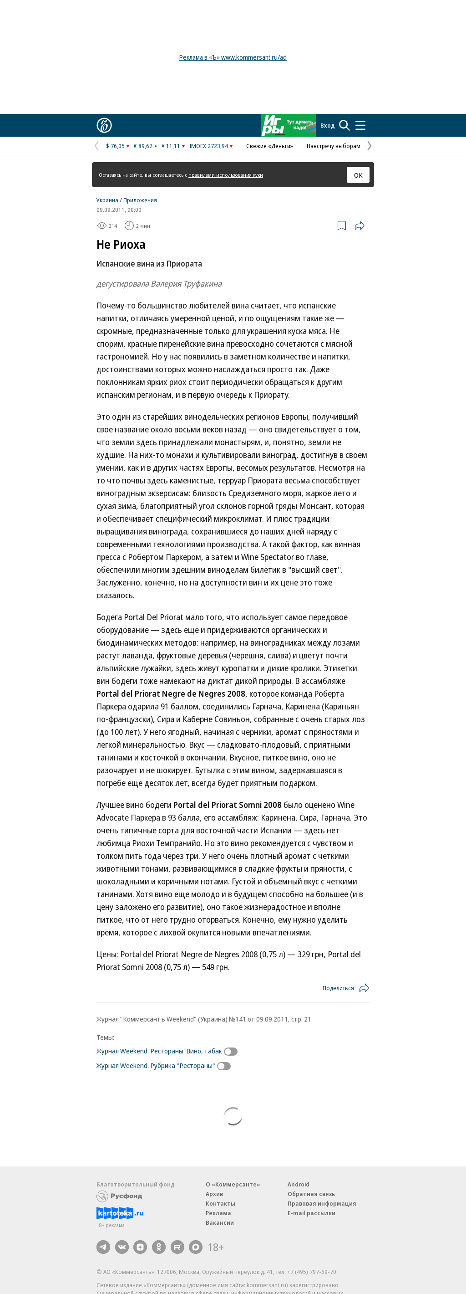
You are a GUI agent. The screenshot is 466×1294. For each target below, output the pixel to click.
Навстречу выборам (333, 146)
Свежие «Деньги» (269, 146)
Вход (327, 125)
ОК (358, 175)
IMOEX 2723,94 (208, 146)
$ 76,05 (115, 146)
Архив (214, 1194)
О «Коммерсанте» (233, 1184)
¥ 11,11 (171, 146)
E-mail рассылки (311, 1213)
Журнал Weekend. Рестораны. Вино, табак (159, 1050)
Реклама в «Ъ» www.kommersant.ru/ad (233, 57)
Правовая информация (322, 1203)
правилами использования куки (225, 174)
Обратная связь (311, 1194)
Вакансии (220, 1222)
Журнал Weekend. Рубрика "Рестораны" (155, 1065)
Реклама (218, 1213)
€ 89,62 (143, 146)
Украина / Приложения (126, 200)
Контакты (220, 1203)
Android (298, 1184)
